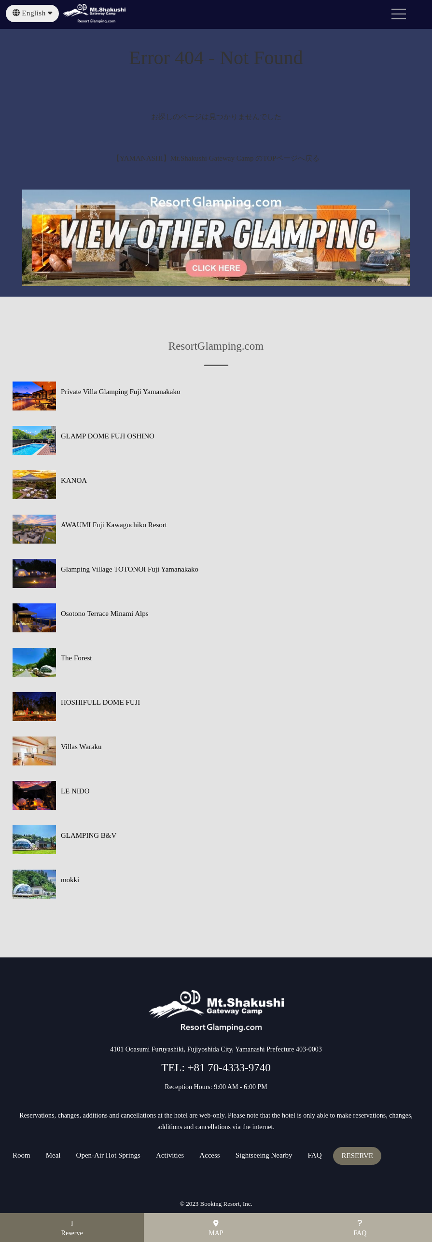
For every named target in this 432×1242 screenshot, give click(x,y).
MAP (216, 1228)
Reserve (72, 1228)
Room (21, 1155)
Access (209, 1155)
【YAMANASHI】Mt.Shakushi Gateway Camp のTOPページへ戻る (216, 158)
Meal (53, 1155)
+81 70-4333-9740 (228, 1068)
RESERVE (357, 1156)
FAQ (315, 1155)
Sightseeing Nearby (264, 1155)
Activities (170, 1155)
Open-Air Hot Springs (108, 1155)
